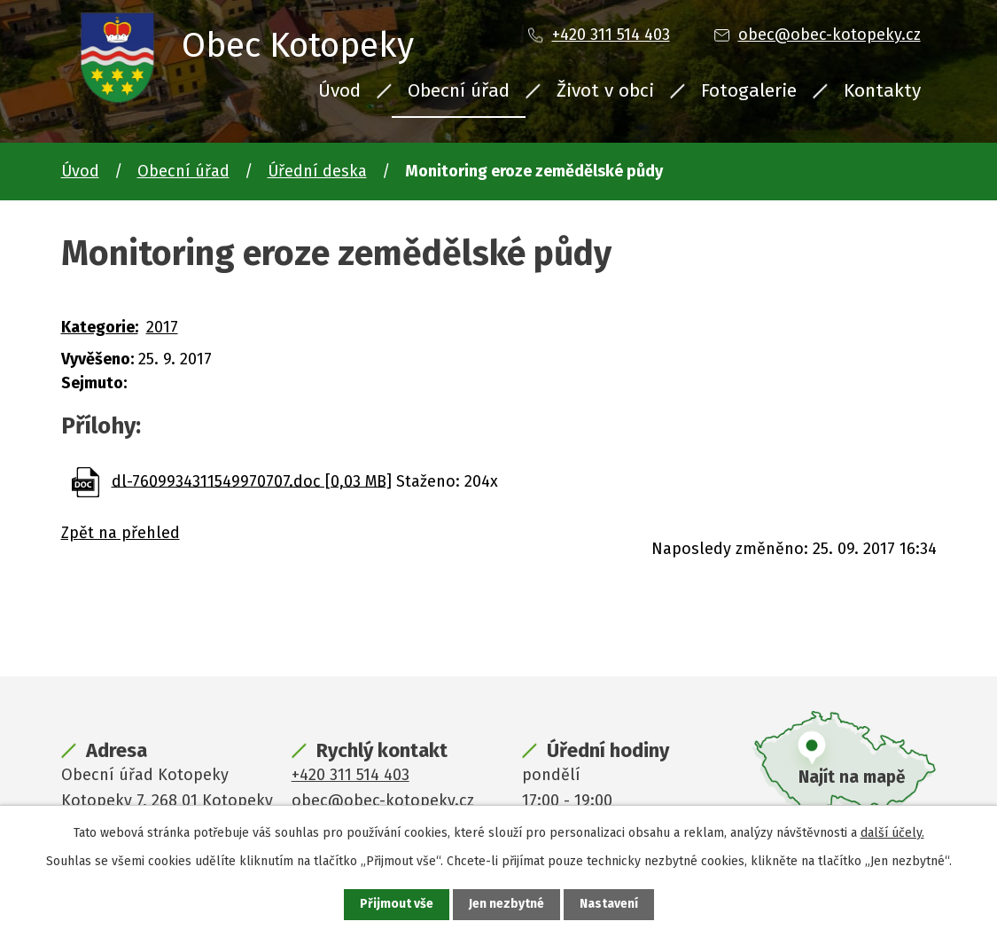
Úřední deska (317, 171)
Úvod (339, 90)
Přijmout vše (396, 904)
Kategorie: (99, 327)
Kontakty (882, 90)
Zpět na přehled (120, 533)
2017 (162, 327)
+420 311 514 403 (611, 34)
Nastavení (609, 904)
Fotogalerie (749, 90)
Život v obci (605, 90)
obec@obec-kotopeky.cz (829, 34)
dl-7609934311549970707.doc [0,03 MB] (252, 480)
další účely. (892, 832)
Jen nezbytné (506, 904)
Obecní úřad (459, 90)
